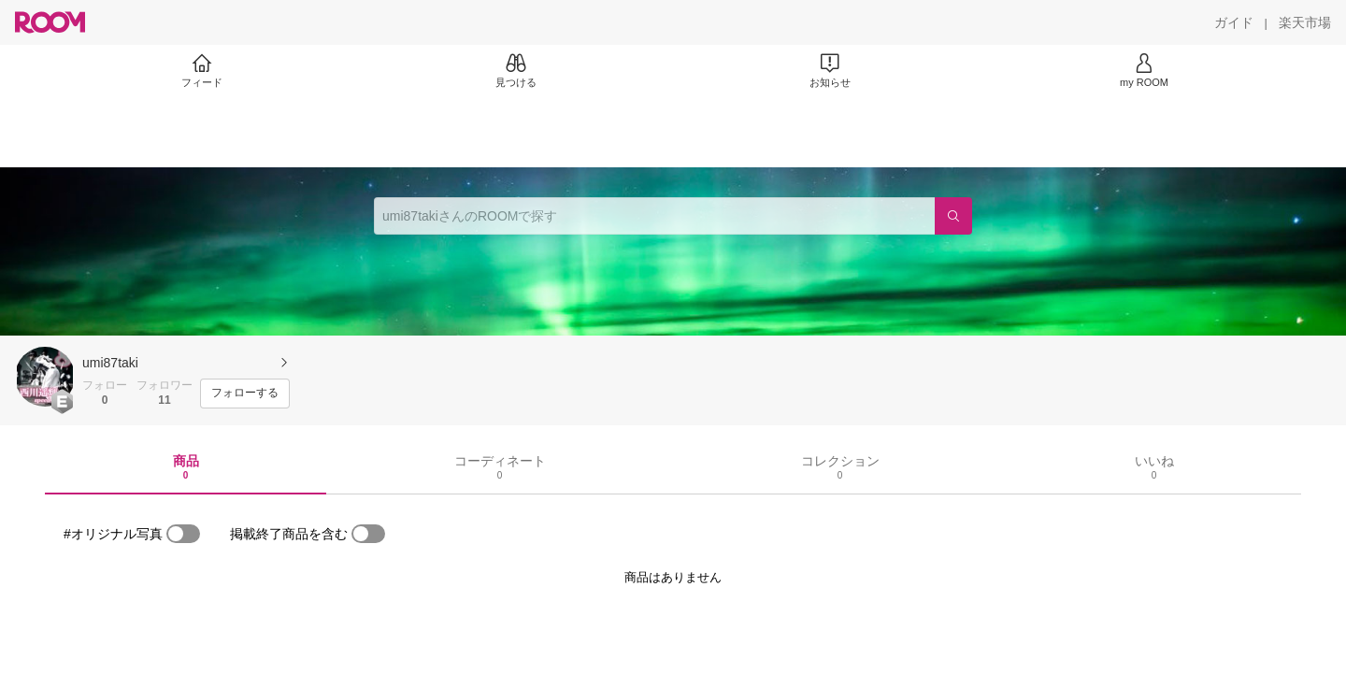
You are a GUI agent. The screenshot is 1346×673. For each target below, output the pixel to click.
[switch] (183, 533)
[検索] (953, 216)
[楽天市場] (1305, 22)
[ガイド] (1233, 22)
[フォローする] (245, 393)
